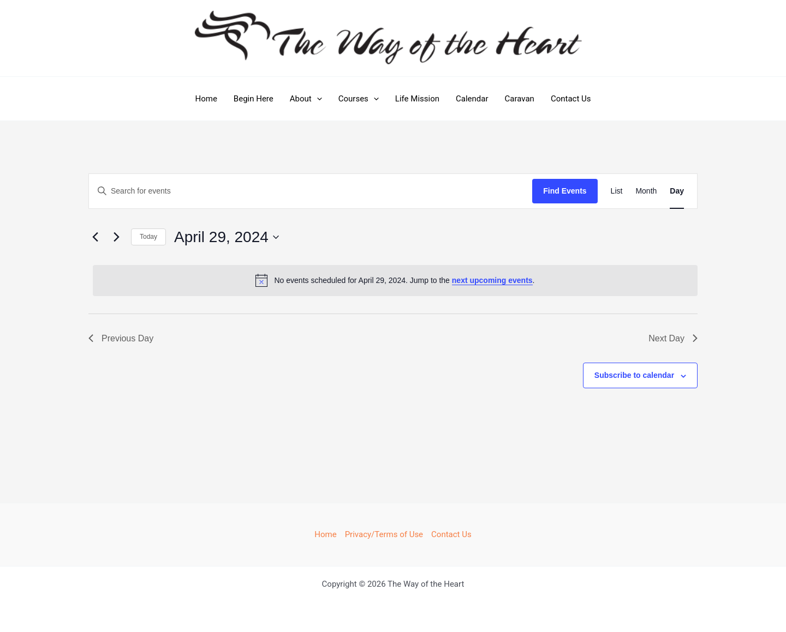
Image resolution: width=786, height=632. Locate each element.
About (306, 99)
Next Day (673, 338)
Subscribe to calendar (634, 375)
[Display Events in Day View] (677, 191)
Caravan (519, 99)
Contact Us (571, 99)
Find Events (564, 190)
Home (206, 99)
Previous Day (120, 338)
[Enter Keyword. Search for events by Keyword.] (310, 191)
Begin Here (253, 99)
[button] (317, 99)
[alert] (395, 280)
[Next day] (116, 237)
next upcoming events (492, 280)
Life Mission (417, 99)
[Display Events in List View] (617, 191)
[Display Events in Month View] (646, 191)
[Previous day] (95, 237)
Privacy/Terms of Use (384, 534)
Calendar (472, 99)
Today (148, 236)
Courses (358, 99)
